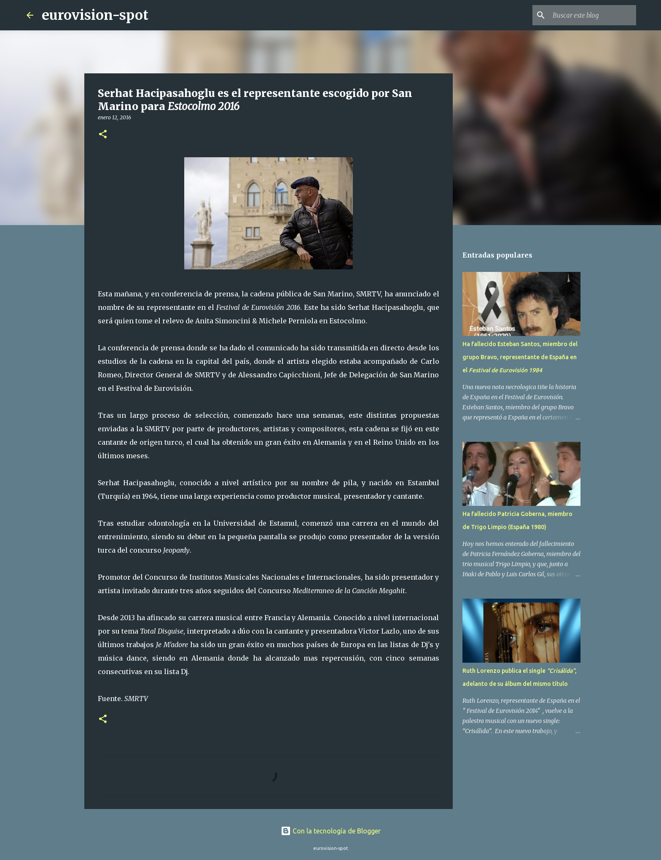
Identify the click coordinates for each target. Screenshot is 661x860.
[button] (103, 134)
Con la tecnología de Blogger (331, 831)
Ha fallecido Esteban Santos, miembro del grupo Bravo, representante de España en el (520, 357)
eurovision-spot (95, 15)
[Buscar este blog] (592, 15)
